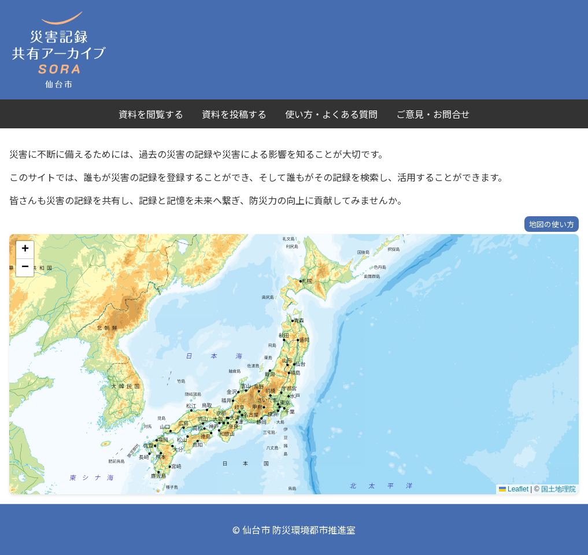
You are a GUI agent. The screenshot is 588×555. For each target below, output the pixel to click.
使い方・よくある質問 (331, 114)
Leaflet (513, 489)
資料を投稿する (234, 114)
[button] (25, 250)
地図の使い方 (551, 224)
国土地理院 (558, 489)
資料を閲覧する (151, 114)
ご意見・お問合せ (433, 114)
